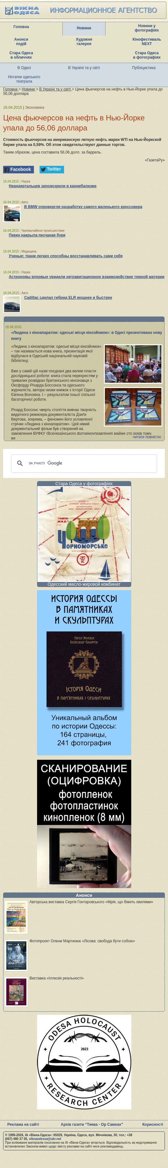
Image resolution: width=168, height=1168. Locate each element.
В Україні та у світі (84, 68)
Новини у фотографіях (147, 28)
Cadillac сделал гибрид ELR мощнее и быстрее (68, 297)
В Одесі (24, 68)
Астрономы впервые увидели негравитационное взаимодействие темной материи (87, 277)
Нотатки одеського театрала (24, 79)
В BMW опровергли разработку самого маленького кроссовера (83, 207)
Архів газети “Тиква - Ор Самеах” (92, 1124)
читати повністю (147, 437)
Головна (21, 27)
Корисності (152, 1124)
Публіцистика (144, 68)
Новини (84, 28)
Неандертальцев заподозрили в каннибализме (52, 186)
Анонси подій (21, 41)
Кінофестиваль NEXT (147, 41)
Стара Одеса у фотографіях (84, 483)
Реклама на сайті (23, 1124)
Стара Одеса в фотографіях (147, 55)
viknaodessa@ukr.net (45, 1139)
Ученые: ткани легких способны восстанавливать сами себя (65, 256)
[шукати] (83, 463)
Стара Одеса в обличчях (21, 55)
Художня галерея (84, 41)
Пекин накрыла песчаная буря (37, 235)
